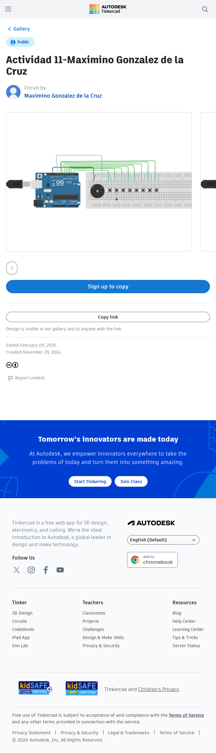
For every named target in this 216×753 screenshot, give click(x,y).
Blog (176, 613)
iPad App (21, 638)
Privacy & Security (101, 646)
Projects (91, 621)
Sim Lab (20, 646)
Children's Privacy (158, 689)
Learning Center (188, 629)
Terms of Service (186, 715)
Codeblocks (23, 629)
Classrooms (94, 613)
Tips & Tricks (185, 638)
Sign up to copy (108, 286)
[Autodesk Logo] (151, 523)
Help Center (184, 621)
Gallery (18, 29)
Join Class (131, 481)
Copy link (108, 317)
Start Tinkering (90, 481)
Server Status (186, 646)
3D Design (22, 613)
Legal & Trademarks (128, 732)
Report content (25, 378)
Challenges (93, 629)
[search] (204, 9)
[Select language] (164, 540)
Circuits (19, 621)
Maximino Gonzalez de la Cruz (63, 95)
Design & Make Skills (103, 638)
